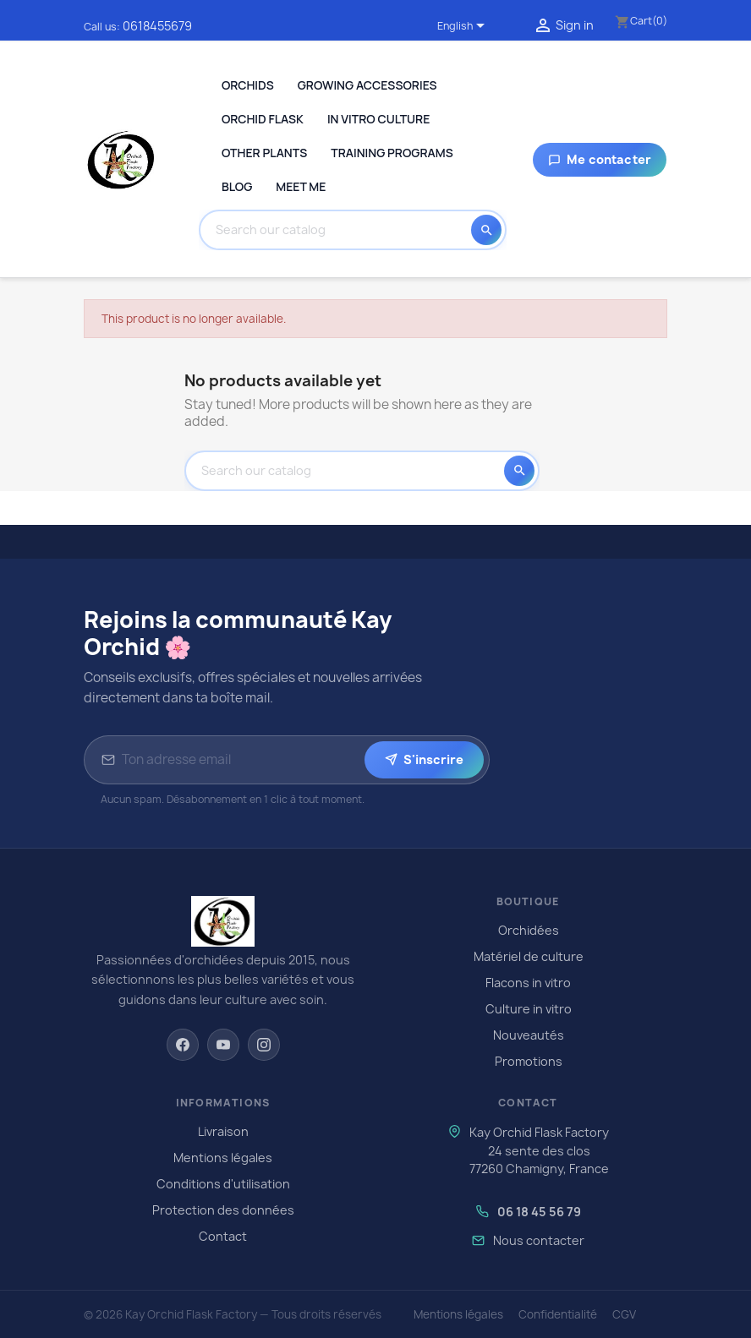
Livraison (223, 1131)
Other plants (264, 153)
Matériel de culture (529, 956)
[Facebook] (183, 1045)
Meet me (301, 186)
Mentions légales (222, 1158)
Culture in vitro (528, 1009)
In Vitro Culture (378, 119)
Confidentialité (557, 1314)
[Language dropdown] (464, 27)
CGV (624, 1314)
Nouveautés (528, 1035)
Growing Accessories (367, 85)
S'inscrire (424, 759)
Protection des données (223, 1210)
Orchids (248, 85)
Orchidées (528, 930)
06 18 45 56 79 (539, 1212)
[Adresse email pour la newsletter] (240, 760)
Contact (223, 1236)
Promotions (528, 1061)
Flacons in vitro (528, 983)
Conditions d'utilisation (223, 1184)
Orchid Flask (263, 119)
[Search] (340, 230)
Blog (237, 186)
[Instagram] (264, 1045)
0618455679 (157, 26)
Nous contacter (538, 1240)
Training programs (392, 153)
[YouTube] (223, 1045)
